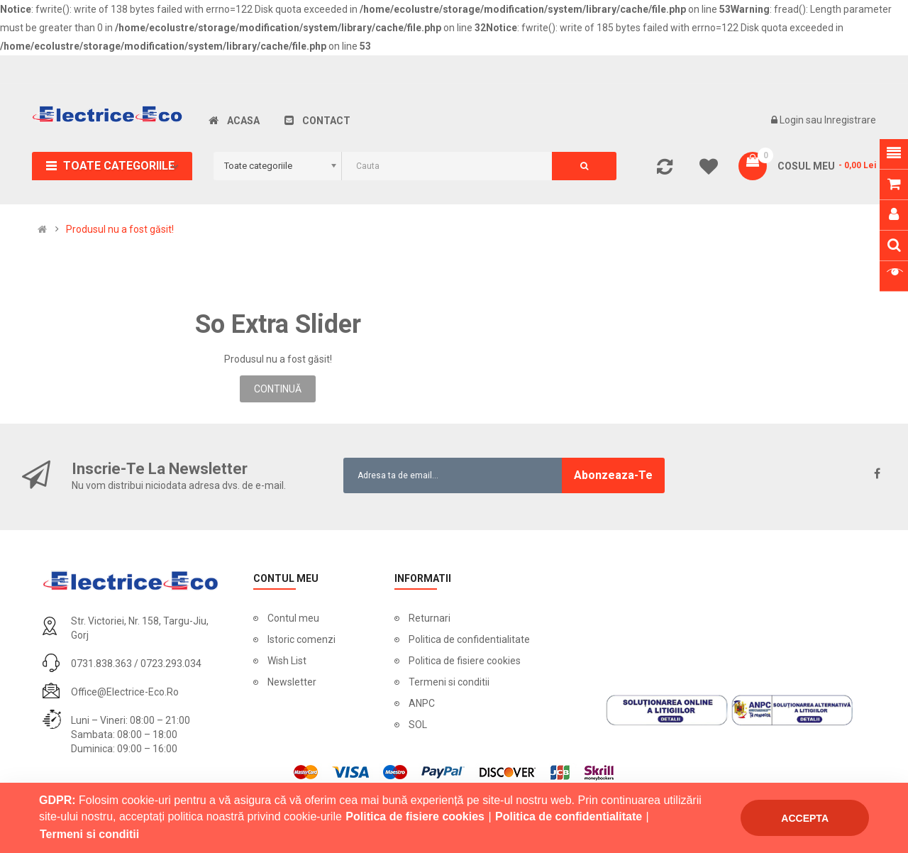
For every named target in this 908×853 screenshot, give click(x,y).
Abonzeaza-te (613, 475)
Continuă (277, 389)
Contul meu (293, 618)
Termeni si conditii (449, 682)
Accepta (805, 818)
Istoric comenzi (301, 639)
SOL (418, 724)
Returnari (429, 618)
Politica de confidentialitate (469, 639)
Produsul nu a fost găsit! (120, 229)
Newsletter (291, 682)
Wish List (286, 660)
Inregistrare (850, 120)
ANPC (422, 703)
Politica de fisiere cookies (465, 660)
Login (793, 120)
